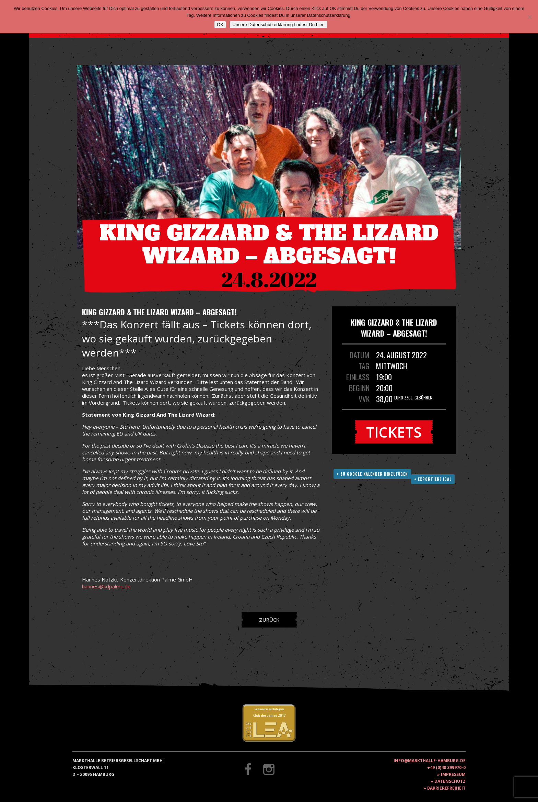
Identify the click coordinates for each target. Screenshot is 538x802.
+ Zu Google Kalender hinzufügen (372, 474)
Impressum (453, 774)
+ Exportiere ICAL (433, 479)
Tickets (394, 432)
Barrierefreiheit (446, 788)
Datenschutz (450, 781)
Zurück (269, 619)
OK (220, 24)
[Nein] (529, 16)
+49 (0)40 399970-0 (446, 767)
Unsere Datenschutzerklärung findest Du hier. (278, 24)
